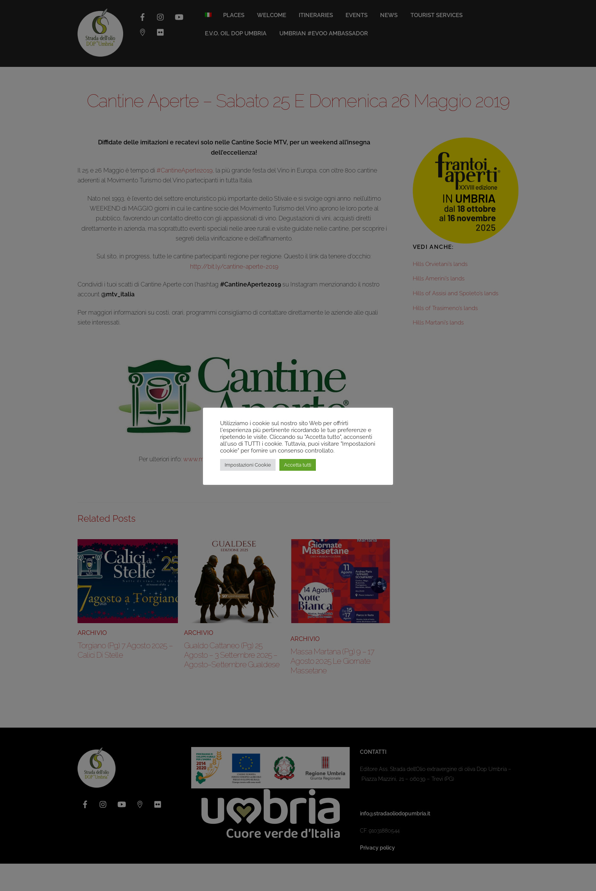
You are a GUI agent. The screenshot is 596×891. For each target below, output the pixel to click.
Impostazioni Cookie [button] (248, 465)
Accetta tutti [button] (297, 465)
